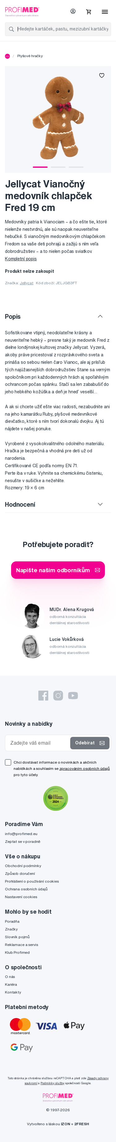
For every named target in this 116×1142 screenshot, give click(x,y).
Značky (11, 929)
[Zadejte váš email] (39, 743)
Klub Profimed (17, 952)
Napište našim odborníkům (58, 570)
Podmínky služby (52, 1083)
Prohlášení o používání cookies (32, 881)
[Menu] (105, 11)
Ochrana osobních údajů (26, 889)
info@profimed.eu (21, 834)
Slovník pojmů (17, 937)
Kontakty (13, 992)
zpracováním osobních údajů (84, 768)
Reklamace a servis (21, 945)
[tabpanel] (58, 119)
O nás (10, 977)
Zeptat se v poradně (22, 841)
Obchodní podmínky (23, 866)
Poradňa (12, 921)
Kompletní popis (21, 259)
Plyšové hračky (30, 56)
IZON (65, 1124)
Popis (13, 316)
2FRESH (81, 1124)
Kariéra (11, 984)
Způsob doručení (20, 873)
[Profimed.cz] (22, 11)
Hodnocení (20, 504)
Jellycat (26, 283)
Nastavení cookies (21, 897)
